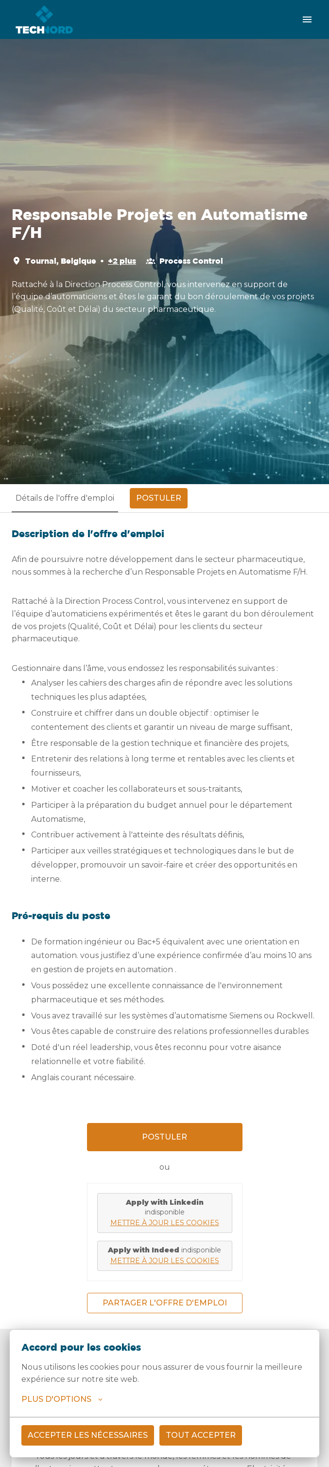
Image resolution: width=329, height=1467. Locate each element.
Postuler (164, 1136)
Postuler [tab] (158, 498)
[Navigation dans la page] (307, 19)
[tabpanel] (164, 920)
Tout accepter (201, 1435)
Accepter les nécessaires (88, 1435)
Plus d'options (62, 1399)
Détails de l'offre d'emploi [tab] (65, 498)
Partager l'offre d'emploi (165, 1302)
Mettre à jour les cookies (164, 1222)
